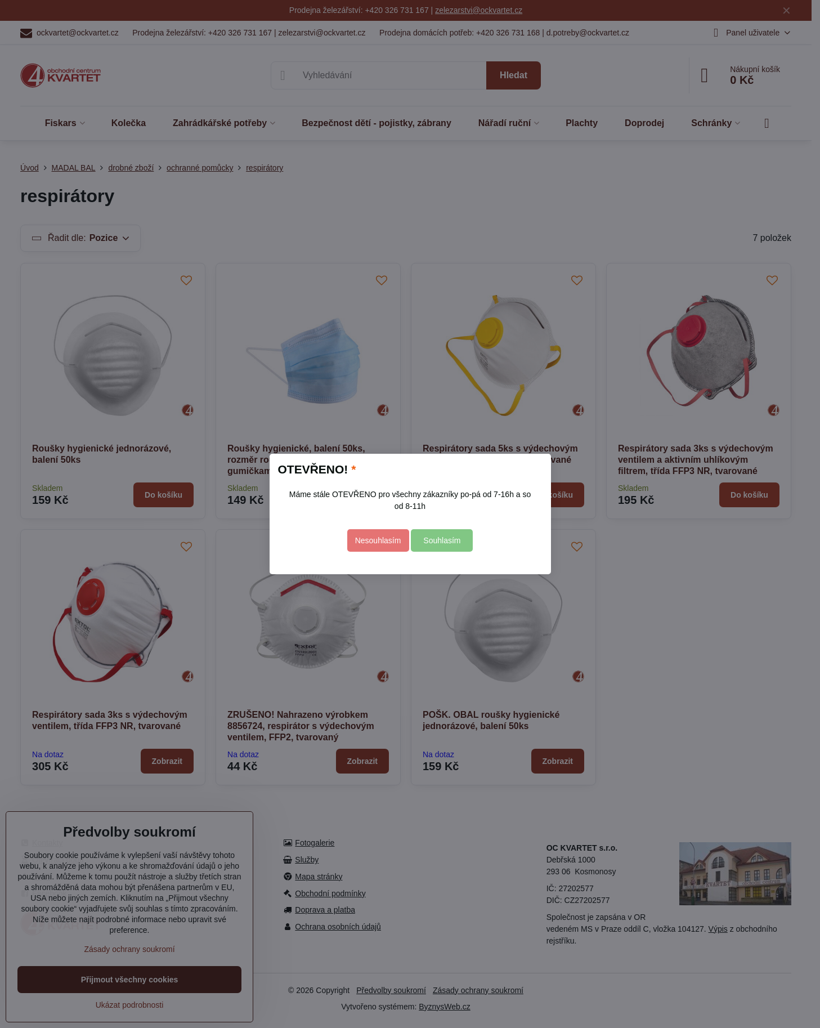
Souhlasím (441, 540)
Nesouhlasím (378, 540)
